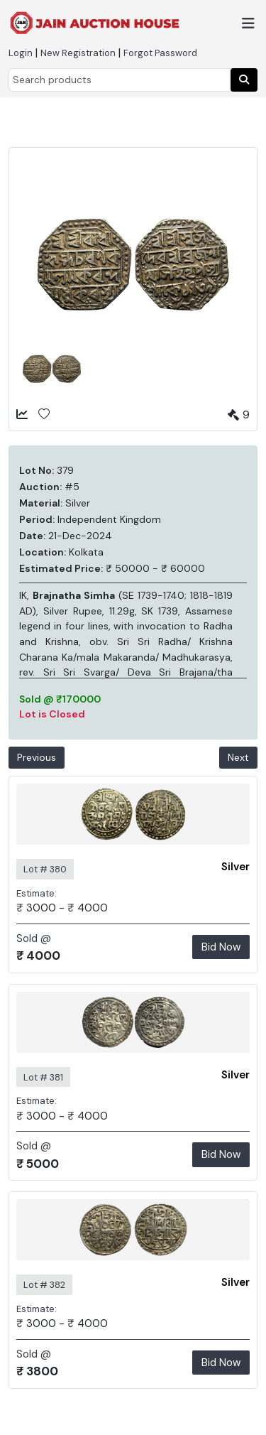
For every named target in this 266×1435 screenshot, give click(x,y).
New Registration (78, 53)
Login (21, 53)
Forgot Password (160, 53)
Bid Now (220, 947)
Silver (235, 867)
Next (238, 757)
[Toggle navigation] (248, 23)
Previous (36, 757)
